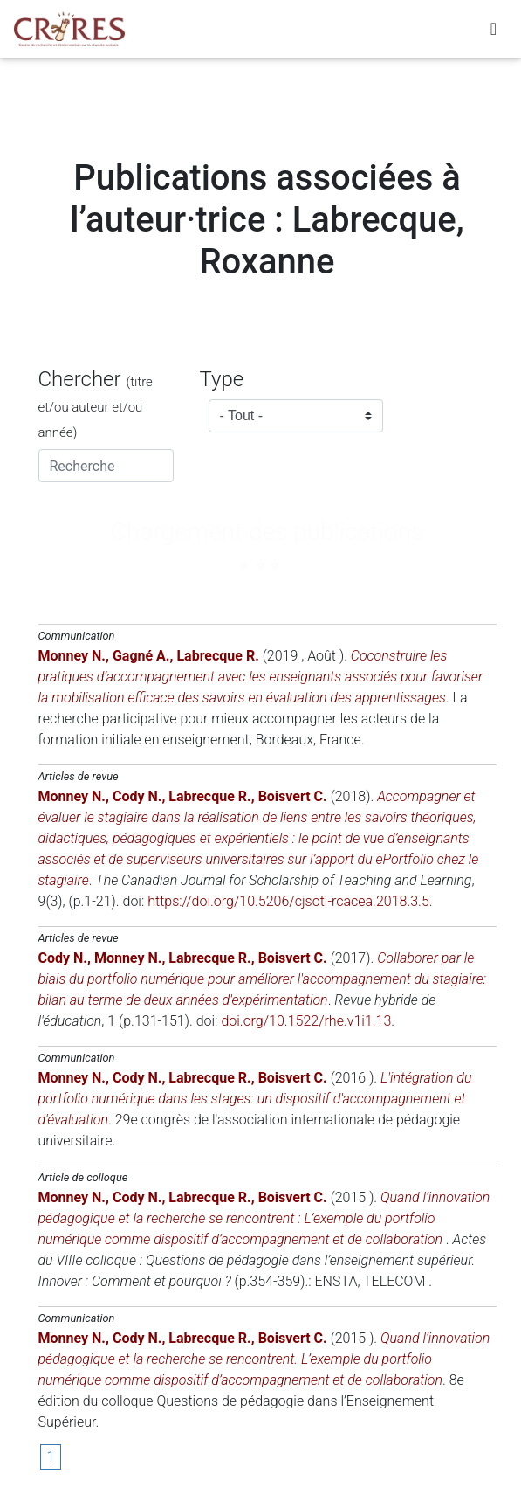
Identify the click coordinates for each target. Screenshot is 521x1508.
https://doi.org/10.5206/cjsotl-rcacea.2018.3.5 (288, 901)
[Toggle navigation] (493, 29)
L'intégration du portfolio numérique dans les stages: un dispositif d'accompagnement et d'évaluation (255, 1098)
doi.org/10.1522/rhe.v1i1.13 (306, 1021)
